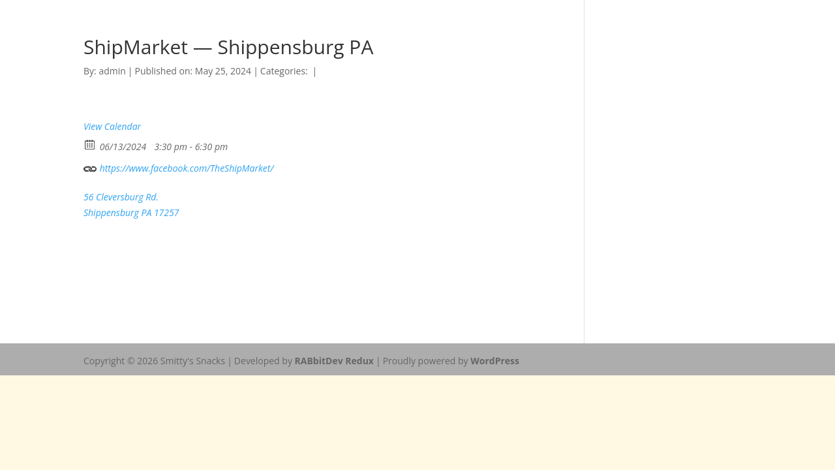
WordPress (494, 360)
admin (112, 71)
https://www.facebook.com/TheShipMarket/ (178, 166)
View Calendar (112, 126)
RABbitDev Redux (334, 360)
